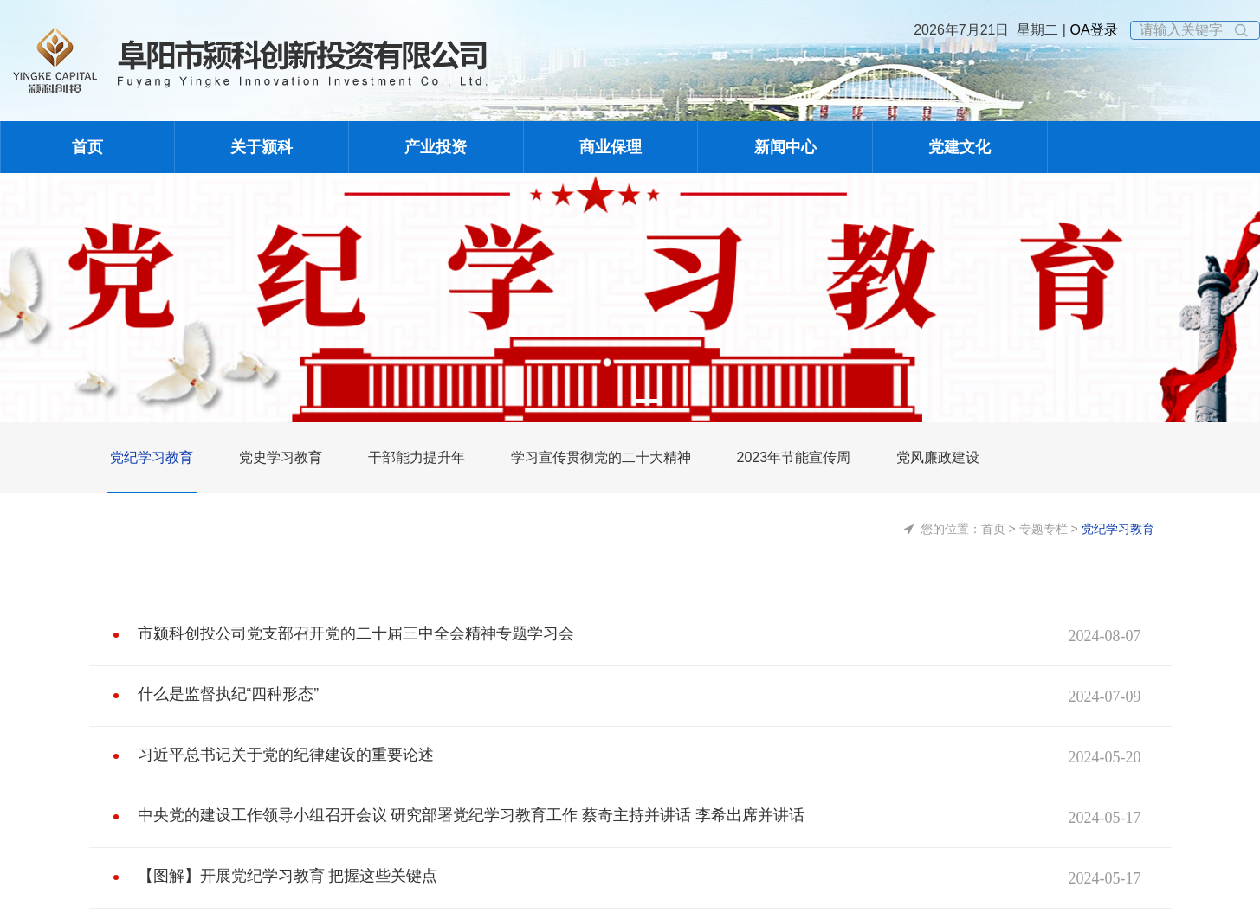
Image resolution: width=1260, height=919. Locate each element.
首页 (87, 147)
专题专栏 (1043, 529)
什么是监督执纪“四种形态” (219, 690)
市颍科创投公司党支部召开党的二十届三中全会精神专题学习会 (332, 630)
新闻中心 (785, 147)
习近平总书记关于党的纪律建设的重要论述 (269, 751)
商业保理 (610, 147)
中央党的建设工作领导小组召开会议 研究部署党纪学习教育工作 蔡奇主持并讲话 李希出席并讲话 (435, 811)
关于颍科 (261, 147)
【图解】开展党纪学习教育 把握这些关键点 (271, 872)
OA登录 (1092, 29)
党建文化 (959, 147)
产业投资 (435, 147)
